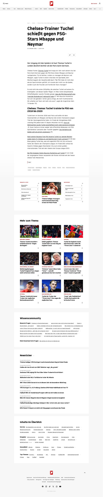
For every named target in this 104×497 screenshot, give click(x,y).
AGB (62, 477)
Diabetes (37, 447)
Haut (52, 447)
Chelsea (54, 167)
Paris (63, 167)
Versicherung (71, 439)
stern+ (36, 9)
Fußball (33, 23)
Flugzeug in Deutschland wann (39, 323)
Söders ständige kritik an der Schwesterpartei (49, 326)
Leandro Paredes (36, 170)
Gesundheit (79, 9)
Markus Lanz (20, 9)
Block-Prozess (28, 9)
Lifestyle (85, 9)
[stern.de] (51, 3)
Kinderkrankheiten (69, 447)
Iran (15, 9)
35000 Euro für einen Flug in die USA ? (30, 336)
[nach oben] (85, 473)
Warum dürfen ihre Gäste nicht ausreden (31, 333)
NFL (47, 454)
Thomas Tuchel (43, 71)
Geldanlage (23, 439)
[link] (99, 3)
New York (47, 439)
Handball (41, 457)
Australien (41, 437)
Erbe (73, 437)
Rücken (32, 449)
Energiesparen (65, 437)
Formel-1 (31, 454)
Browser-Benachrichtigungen (56, 432)
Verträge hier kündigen (48, 479)
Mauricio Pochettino (70, 167)
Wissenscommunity (25, 429)
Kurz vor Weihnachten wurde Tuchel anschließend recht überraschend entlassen (51, 124)
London (29, 170)
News (4, 9)
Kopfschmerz (23, 449)
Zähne (53, 449)
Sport (95, 9)
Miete (40, 439)
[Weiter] (100, 9)
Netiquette (38, 479)
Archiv (77, 427)
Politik (66, 9)
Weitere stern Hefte (74, 429)
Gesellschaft (60, 9)
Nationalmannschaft (73, 454)
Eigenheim (55, 437)
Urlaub (63, 439)
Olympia (53, 454)
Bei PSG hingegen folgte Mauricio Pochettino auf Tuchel (46, 153)
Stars (49, 167)
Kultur (90, 9)
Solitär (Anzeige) (39, 442)
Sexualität (46, 449)
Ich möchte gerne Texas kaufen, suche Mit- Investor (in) (59, 336)
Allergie (30, 447)
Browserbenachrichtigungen (54, 481)
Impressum (29, 477)
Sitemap (48, 429)
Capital (45, 9)
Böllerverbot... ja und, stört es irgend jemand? (58, 328)
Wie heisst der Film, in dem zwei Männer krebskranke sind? (61, 333)
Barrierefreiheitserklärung (39, 477)
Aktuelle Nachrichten (67, 427)
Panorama (72, 9)
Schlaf (39, 449)
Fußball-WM (61, 454)
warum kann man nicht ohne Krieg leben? (62, 323)
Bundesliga (40, 454)
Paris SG (59, 167)
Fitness (59, 447)
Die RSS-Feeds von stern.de (51, 427)
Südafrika (55, 439)
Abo (94, 3)
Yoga (28, 457)
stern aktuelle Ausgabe (59, 429)
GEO (41, 9)
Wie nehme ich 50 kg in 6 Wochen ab (49, 341)
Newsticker (26, 355)
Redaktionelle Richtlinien (54, 477)
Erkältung (45, 447)
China (48, 437)
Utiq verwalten (30, 479)
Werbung (57, 479)
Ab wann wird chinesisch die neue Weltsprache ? (65, 331)
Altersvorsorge (31, 437)
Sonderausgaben (24, 432)
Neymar (45, 167)
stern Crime (51, 9)
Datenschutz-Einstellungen (67, 479)
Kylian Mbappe (39, 167)
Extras (8, 9)
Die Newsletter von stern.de (33, 427)
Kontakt (44, 481)
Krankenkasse (32, 439)
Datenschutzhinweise (69, 477)
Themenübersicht (38, 429)
